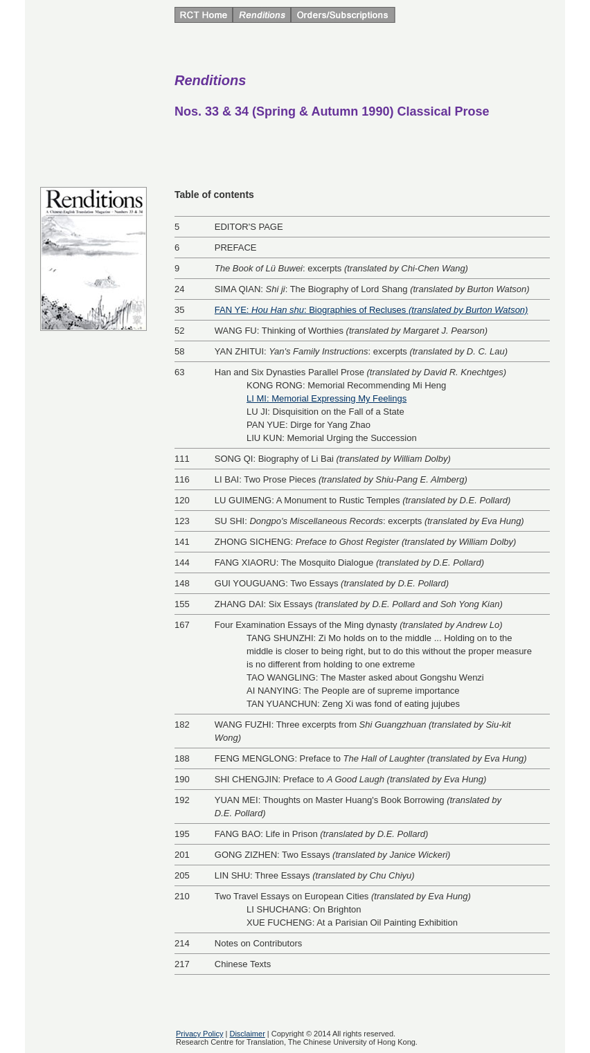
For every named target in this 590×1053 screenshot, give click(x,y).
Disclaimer (247, 1033)
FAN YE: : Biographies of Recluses (371, 310)
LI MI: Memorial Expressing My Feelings (326, 398)
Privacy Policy (199, 1033)
